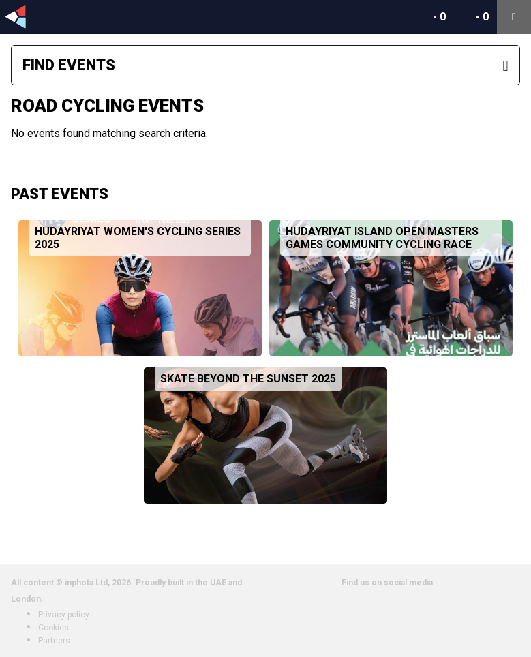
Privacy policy (63, 615)
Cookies (53, 627)
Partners (54, 640)
